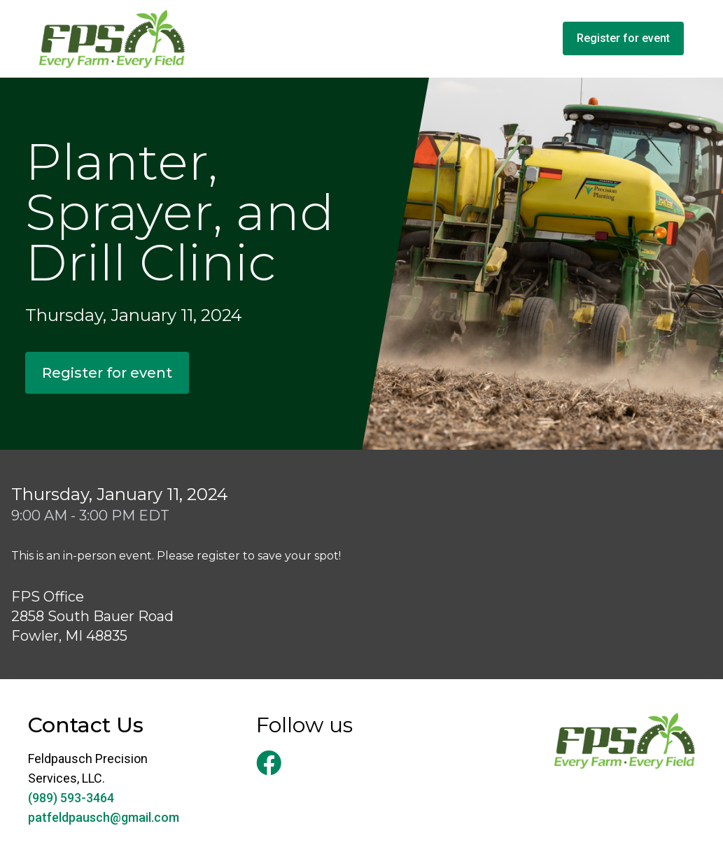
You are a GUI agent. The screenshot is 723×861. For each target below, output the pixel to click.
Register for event (107, 372)
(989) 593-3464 (71, 797)
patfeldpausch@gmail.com (103, 817)
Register (623, 38)
